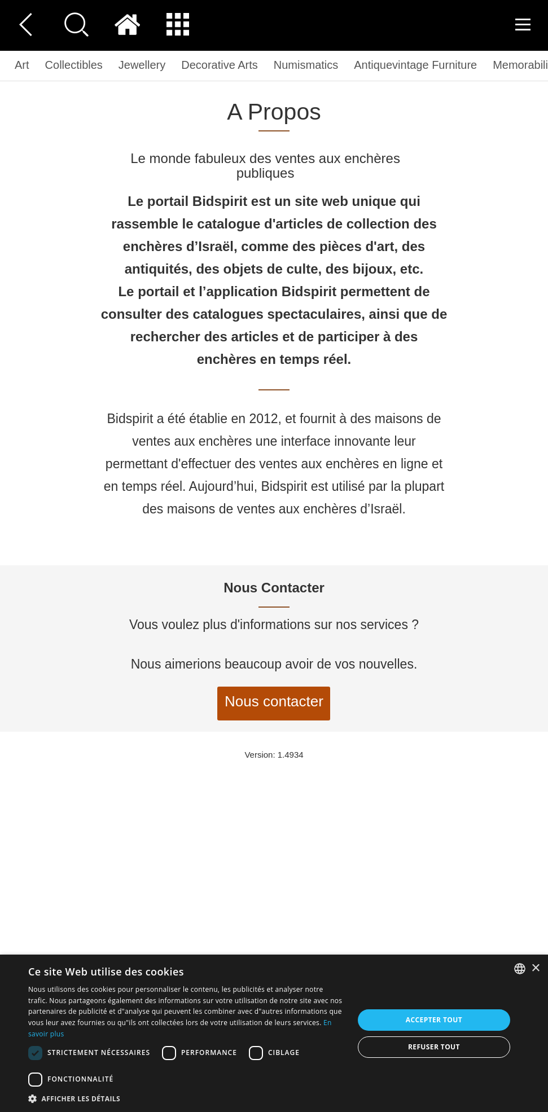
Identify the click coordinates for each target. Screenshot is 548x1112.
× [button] (535, 968)
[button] (186, 1098)
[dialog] (274, 1033)
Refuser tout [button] (434, 1047)
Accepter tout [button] (434, 1020)
